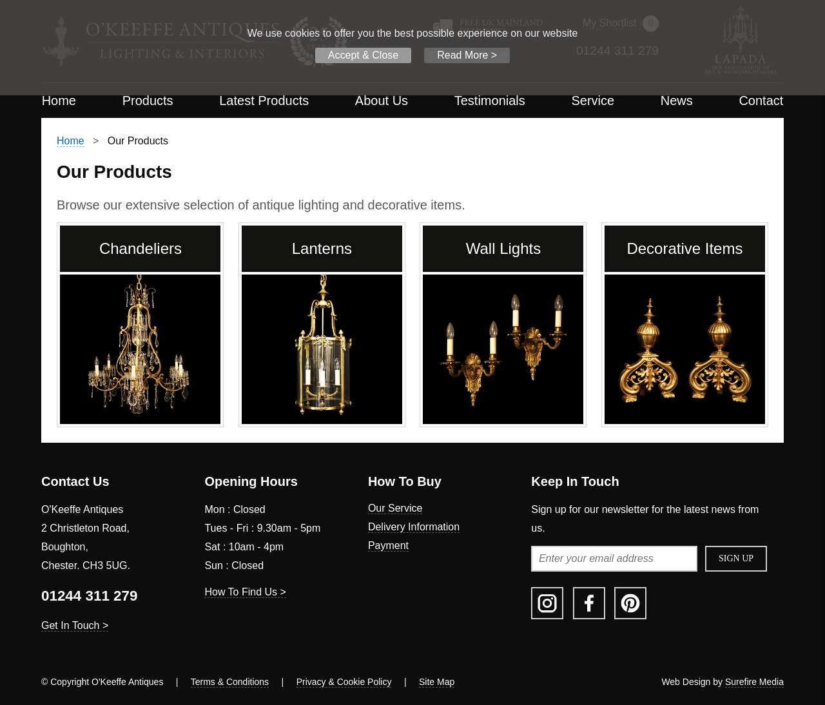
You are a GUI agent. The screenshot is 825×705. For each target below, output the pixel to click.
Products (147, 100)
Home (59, 100)
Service (592, 100)
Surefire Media (754, 682)
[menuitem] (59, 100)
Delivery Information (414, 526)
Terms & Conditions (230, 682)
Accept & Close (363, 55)
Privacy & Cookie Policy (344, 682)
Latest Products (264, 100)
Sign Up (736, 558)
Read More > (467, 55)
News (677, 100)
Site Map (436, 682)
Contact (761, 100)
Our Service (395, 508)
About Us (381, 100)
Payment (388, 545)
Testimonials (489, 100)
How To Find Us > (245, 591)
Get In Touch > (74, 625)
